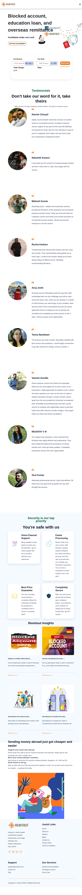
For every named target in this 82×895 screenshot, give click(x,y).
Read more (12, 683)
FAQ (9, 880)
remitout (19, 891)
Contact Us (46, 848)
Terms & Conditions (48, 853)
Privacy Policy (47, 851)
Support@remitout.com (16, 874)
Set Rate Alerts (65, 74)
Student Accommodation (50, 874)
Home (44, 836)
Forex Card (46, 880)
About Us (45, 839)
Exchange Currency (49, 877)
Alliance (44, 842)
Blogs (44, 845)
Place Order (65, 71)
